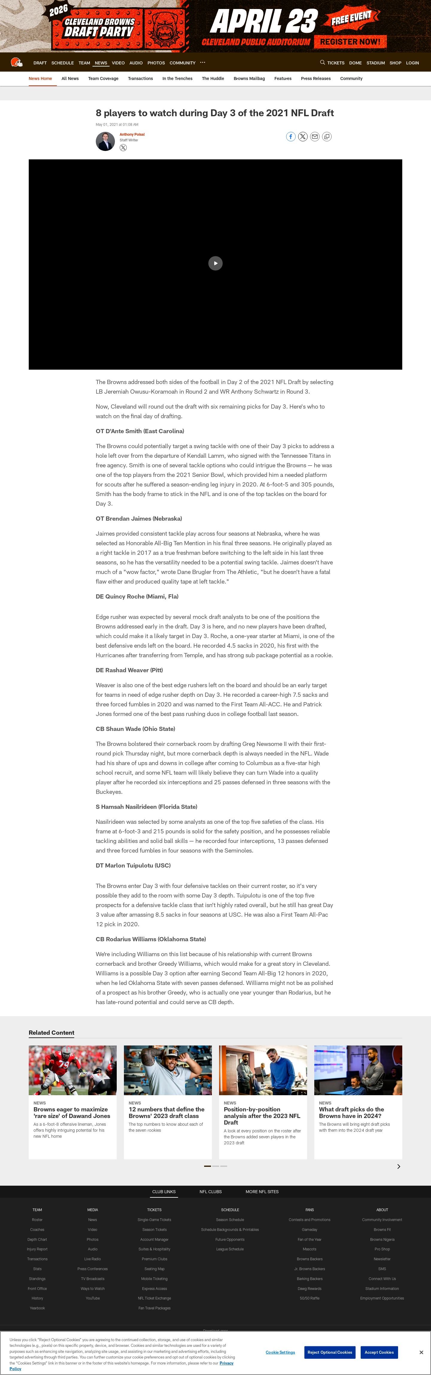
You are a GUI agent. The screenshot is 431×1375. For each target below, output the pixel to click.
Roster (37, 1219)
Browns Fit (382, 1229)
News (92, 1219)
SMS (382, 1269)
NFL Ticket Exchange (154, 1298)
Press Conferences (93, 1269)
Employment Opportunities (382, 1298)
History (37, 1298)
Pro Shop (382, 1249)
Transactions (37, 1259)
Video (92, 1229)
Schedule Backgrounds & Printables (230, 1229)
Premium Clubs (154, 1259)
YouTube (93, 1298)
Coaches (37, 1229)
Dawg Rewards (309, 1288)
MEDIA (92, 1210)
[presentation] (399, 1167)
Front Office (37, 1288)
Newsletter (382, 1259)
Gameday (309, 1229)
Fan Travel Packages (155, 1308)
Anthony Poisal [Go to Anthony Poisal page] (132, 134)
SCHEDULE (230, 1210)
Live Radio (92, 1259)
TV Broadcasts (92, 1278)
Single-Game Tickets (154, 1219)
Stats (37, 1269)
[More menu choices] (202, 62)
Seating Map (155, 1269)
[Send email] (315, 139)
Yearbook (37, 1308)
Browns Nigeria (382, 1239)
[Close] (421, 1352)
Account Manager (154, 1239)
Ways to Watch (93, 1288)
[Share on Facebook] (291, 139)
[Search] (322, 62)
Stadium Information (382, 1288)
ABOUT (382, 1210)
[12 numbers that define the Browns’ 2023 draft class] (168, 1092)
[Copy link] (327, 137)
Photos (92, 1239)
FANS (310, 1210)
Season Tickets (154, 1229)
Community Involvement (382, 1219)
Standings (37, 1278)
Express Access (154, 1288)
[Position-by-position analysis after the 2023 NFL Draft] (263, 1099)
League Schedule (230, 1249)
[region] (215, 1353)
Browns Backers (310, 1259)
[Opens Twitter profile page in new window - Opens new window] (123, 147)
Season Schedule (230, 1219)
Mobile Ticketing (154, 1278)
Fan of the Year (309, 1239)
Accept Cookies (379, 1352)
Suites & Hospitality (154, 1249)
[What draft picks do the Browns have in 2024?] (358, 1092)
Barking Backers (310, 1278)
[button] (208, 1166)
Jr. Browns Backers (309, 1269)
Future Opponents (230, 1239)
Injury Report (37, 1249)
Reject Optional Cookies (330, 1352)
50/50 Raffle (309, 1298)
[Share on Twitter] (303, 139)
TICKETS (154, 1210)
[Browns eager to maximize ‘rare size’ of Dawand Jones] (73, 1095)
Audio (93, 1249)
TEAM (37, 1210)
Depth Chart (37, 1239)
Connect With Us (382, 1278)
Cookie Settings (280, 1352)
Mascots (309, 1249)
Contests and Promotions (309, 1219)
